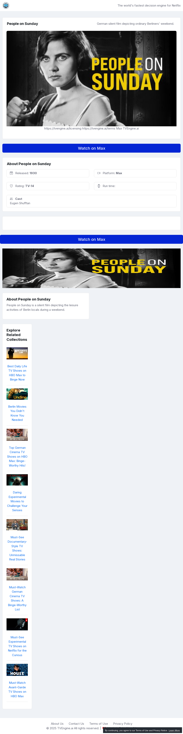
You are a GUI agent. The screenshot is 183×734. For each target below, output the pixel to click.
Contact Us (76, 723)
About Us (57, 723)
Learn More (174, 730)
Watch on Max (91, 148)
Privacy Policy (122, 723)
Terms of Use (98, 723)
